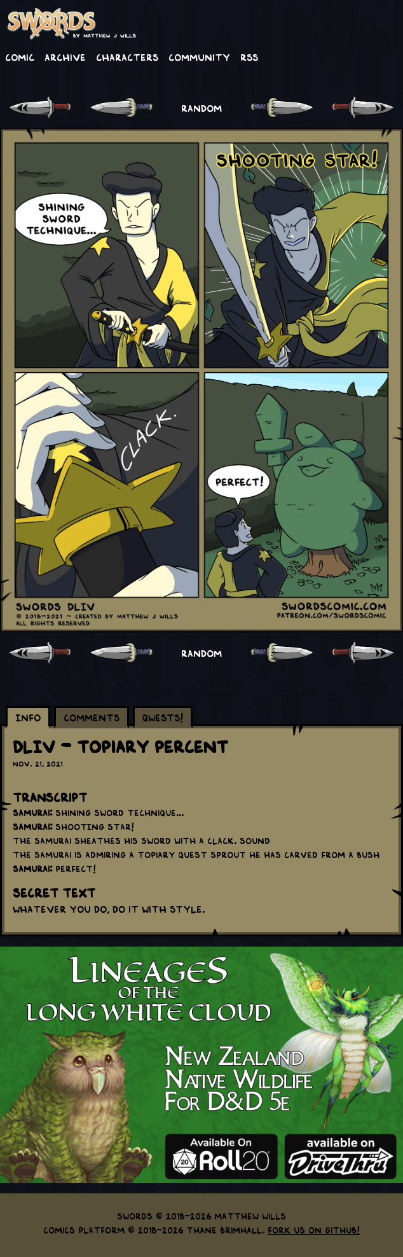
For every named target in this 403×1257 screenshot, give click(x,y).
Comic (19, 57)
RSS (249, 57)
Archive (65, 57)
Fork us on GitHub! (314, 1229)
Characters (127, 57)
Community (199, 57)
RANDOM (201, 107)
